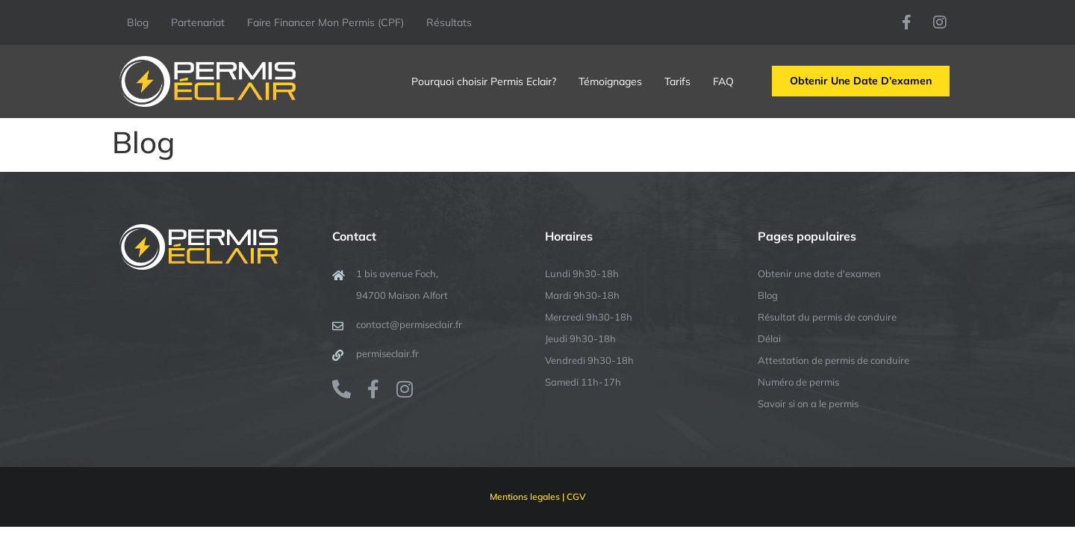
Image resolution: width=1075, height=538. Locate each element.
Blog (138, 22)
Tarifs (677, 81)
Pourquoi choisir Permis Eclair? (483, 81)
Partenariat (198, 22)
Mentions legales (525, 496)
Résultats (449, 22)
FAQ (723, 81)
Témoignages (610, 81)
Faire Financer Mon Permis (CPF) (325, 22)
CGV (576, 496)
